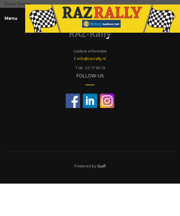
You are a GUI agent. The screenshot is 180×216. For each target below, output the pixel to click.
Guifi (101, 166)
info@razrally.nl (91, 58)
